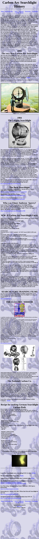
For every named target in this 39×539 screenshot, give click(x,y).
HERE (28, 77)
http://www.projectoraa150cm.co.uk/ (9, 494)
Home (2, 11)
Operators (21, 11)
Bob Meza (19, 506)
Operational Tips (9, 11)
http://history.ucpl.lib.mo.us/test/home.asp (11, 183)
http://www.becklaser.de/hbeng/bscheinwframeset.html (14, 191)
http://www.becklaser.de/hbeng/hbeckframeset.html (13, 195)
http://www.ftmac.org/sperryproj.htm (9, 488)
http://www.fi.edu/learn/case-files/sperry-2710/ (13, 211)
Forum (21, 12)
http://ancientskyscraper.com (6, 343)
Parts (16, 11)
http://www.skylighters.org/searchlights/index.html (13, 199)
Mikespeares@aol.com (6, 298)
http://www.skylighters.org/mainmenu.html (11, 498)
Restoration (28, 11)
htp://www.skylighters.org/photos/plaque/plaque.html (13, 483)
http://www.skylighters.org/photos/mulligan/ (11, 482)
